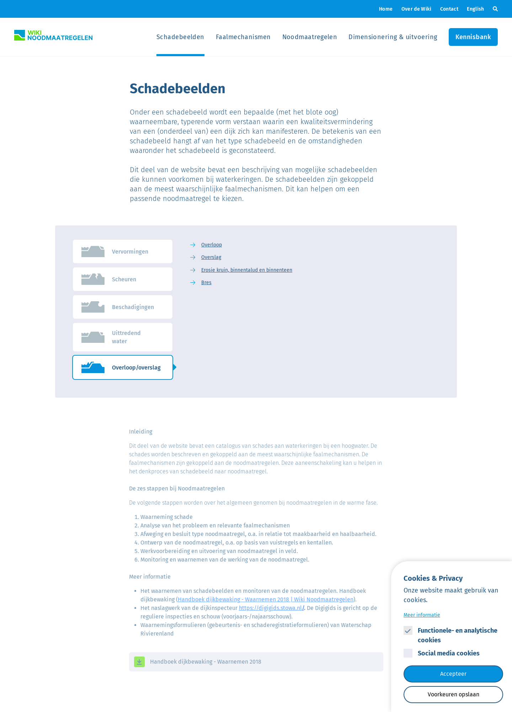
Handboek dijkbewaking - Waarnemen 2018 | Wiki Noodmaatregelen (265, 599)
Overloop (211, 245)
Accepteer (453, 673)
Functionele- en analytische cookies (457, 635)
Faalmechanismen (243, 37)
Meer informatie (422, 615)
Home (386, 9)
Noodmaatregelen (309, 37)
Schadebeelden (180, 37)
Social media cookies (449, 653)
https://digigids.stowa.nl (271, 608)
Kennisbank (473, 37)
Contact (449, 9)
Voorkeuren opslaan (453, 694)
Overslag (211, 257)
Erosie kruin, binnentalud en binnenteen (246, 270)
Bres (206, 283)
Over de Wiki (416, 9)
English (475, 9)
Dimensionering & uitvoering (392, 37)
